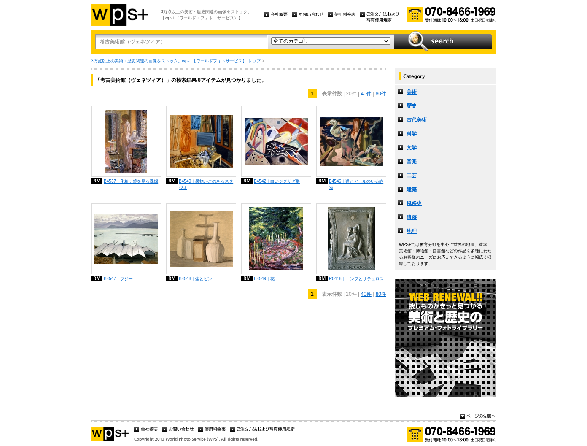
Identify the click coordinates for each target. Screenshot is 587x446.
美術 (412, 92)
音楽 (412, 162)
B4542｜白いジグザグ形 (277, 181)
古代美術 (417, 120)
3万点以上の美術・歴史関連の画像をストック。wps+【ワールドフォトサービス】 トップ (176, 61)
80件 (381, 94)
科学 (412, 134)
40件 (366, 94)
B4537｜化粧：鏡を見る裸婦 (131, 181)
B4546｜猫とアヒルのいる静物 (356, 184)
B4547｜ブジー (118, 278)
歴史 (412, 106)
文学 (412, 148)
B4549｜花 (264, 278)
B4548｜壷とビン (195, 278)
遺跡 (412, 217)
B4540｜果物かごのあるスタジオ (206, 184)
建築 (412, 189)
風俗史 (414, 203)
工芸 (412, 175)
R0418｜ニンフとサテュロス (356, 278)
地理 (412, 231)
